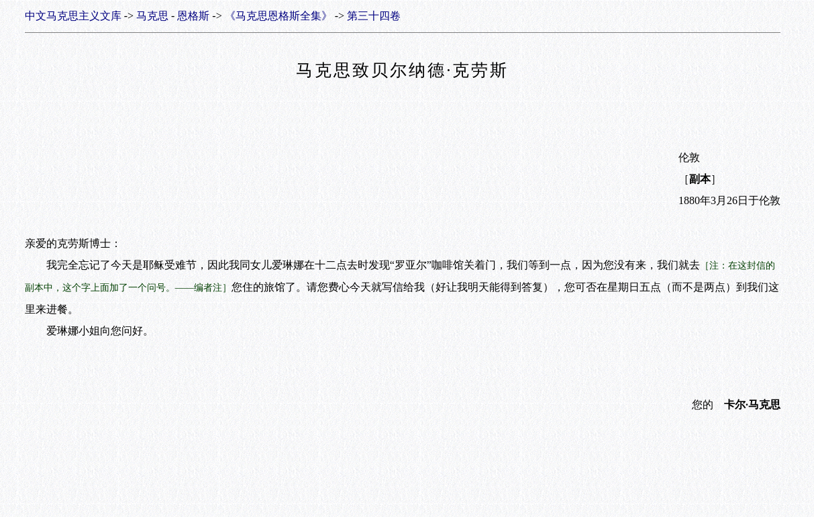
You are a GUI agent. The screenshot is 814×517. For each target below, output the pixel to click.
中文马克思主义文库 (73, 15)
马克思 (152, 15)
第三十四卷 (374, 15)
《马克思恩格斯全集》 (278, 15)
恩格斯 (193, 15)
